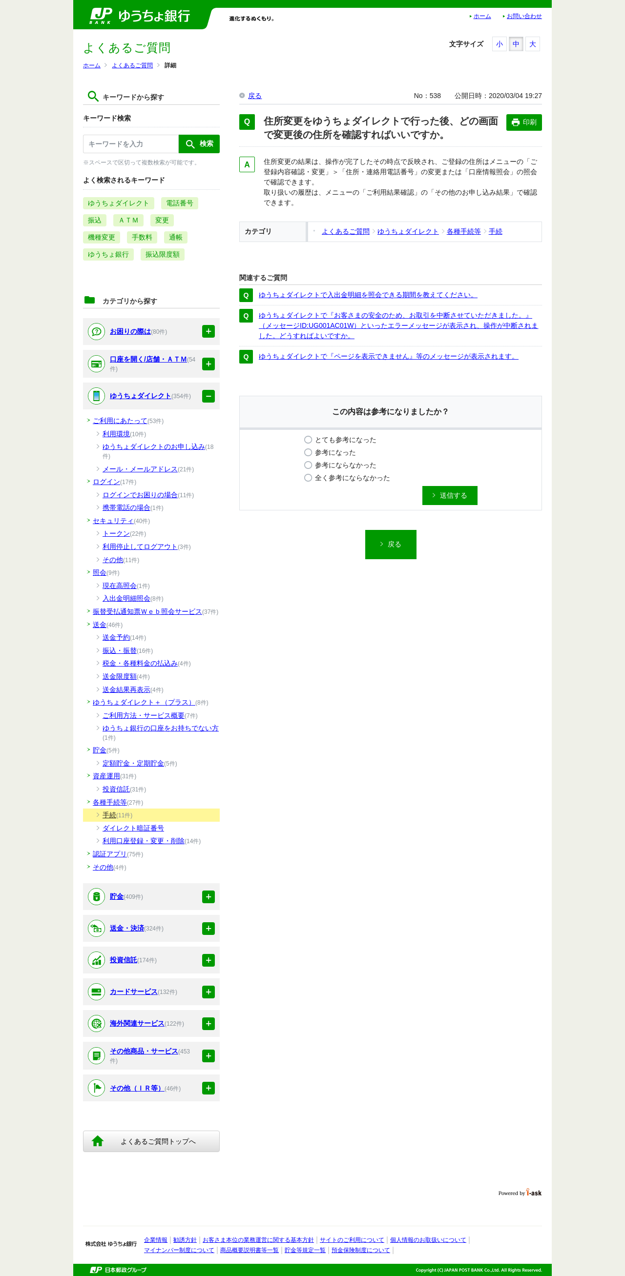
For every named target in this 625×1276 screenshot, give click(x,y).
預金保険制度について (361, 1250)
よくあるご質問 (132, 65)
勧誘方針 (185, 1239)
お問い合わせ (524, 16)
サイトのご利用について (352, 1239)
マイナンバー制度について (179, 1250)
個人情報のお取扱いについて (428, 1239)
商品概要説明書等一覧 (249, 1250)
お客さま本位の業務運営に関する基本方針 (258, 1239)
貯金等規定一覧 (305, 1250)
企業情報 (155, 1239)
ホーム (482, 16)
